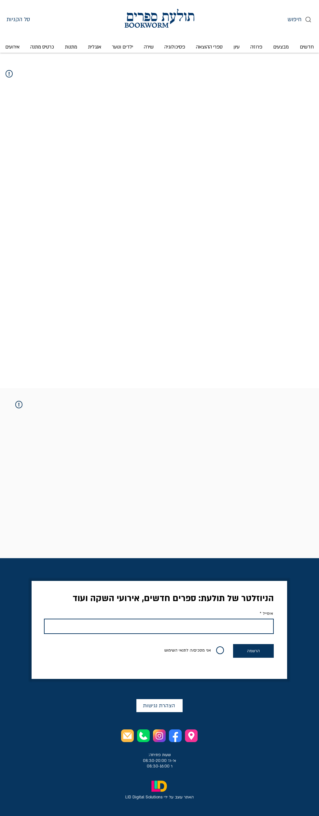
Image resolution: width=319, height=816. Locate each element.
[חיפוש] (298, 19)
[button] (25, 19)
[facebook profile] (175, 735)
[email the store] (127, 735)
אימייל (268, 613)
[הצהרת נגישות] (159, 705)
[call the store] (143, 735)
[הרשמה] (253, 651)
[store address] (191, 735)
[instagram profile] (159, 735)
